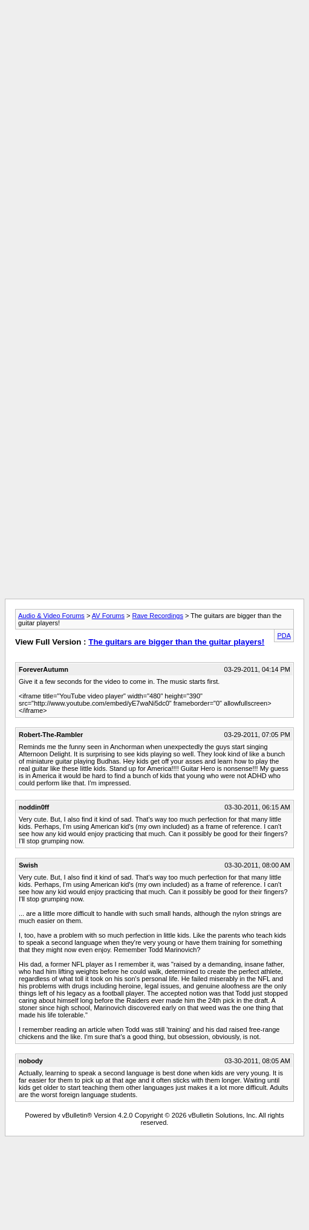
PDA (284, 635)
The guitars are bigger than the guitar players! (176, 641)
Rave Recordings (157, 615)
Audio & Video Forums (51, 615)
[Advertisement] (152, 118)
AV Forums (108, 615)
